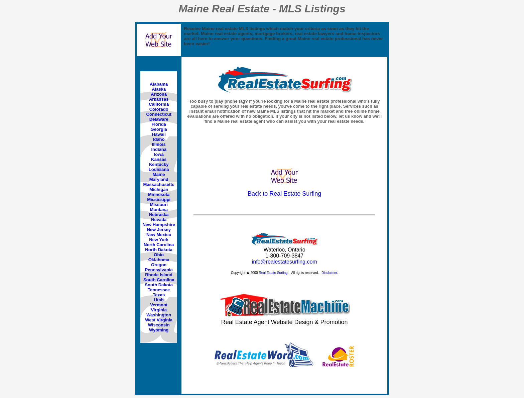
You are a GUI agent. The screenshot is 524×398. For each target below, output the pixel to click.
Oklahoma (158, 259)
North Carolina (159, 244)
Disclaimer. (329, 273)
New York (158, 239)
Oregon (158, 264)
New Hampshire (158, 224)
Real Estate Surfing (273, 273)
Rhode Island (158, 274)
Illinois (159, 144)
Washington (158, 314)
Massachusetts (158, 184)
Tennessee (159, 289)
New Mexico (158, 234)
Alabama (159, 84)
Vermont (158, 304)
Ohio (159, 254)
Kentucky (159, 164)
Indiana (158, 149)
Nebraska (159, 214)
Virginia (158, 309)
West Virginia (158, 319)
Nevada (158, 219)
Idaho (159, 139)
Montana (158, 209)
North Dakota (158, 249)
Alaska (159, 89)
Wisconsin (159, 324)
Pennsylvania (159, 269)
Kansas (158, 159)
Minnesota (158, 194)
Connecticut (158, 114)
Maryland (158, 179)
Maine (159, 174)
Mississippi (158, 199)
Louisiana (159, 169)
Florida (159, 124)
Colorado (158, 109)
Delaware (158, 119)
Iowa (159, 154)
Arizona (159, 94)
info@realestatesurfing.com (284, 262)
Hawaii (159, 134)
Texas (159, 294)
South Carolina (158, 279)
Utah (159, 299)
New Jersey (159, 229)
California (159, 104)
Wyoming (158, 329)
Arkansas (159, 99)
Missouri (158, 204)
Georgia (159, 129)
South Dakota (159, 284)
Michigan (158, 189)
